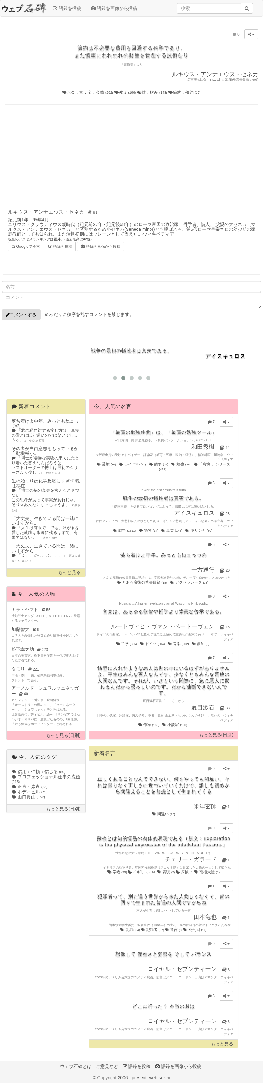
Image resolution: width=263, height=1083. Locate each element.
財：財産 (152, 92)
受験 (107, 464)
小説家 (175, 725)
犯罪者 (153, 929)
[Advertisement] (132, 156)
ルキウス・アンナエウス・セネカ (54, 211)
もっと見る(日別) (63, 735)
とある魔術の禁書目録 (142, 582)
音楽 (179, 644)
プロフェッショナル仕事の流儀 (46, 779)
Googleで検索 (26, 246)
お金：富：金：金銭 (88, 92)
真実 (172, 530)
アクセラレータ (189, 582)
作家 (149, 725)
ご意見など (107, 1066)
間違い (163, 814)
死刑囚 (195, 929)
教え (125, 92)
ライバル (133, 464)
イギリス (142, 872)
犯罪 (130, 929)
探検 (185, 872)
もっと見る (69, 572)
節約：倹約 (184, 92)
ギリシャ (199, 530)
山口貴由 (28, 796)
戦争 (125, 530)
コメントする (21, 314)
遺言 (174, 929)
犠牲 (149, 530)
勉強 (181, 464)
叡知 (201, 644)
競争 (159, 464)
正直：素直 (30, 786)
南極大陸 (207, 872)
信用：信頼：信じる (39, 771)
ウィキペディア (158, 234)
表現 (166, 872)
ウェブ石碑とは (75, 1066)
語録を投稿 (67, 8)
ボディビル (30, 791)
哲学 (127, 644)
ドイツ (153, 644)
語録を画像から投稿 (114, 8)
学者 (117, 872)
